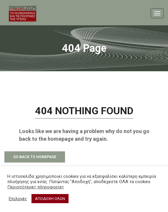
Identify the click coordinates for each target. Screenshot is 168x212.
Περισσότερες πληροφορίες (35, 187)
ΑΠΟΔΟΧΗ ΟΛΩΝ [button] (50, 198)
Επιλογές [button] (18, 198)
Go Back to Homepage (34, 157)
